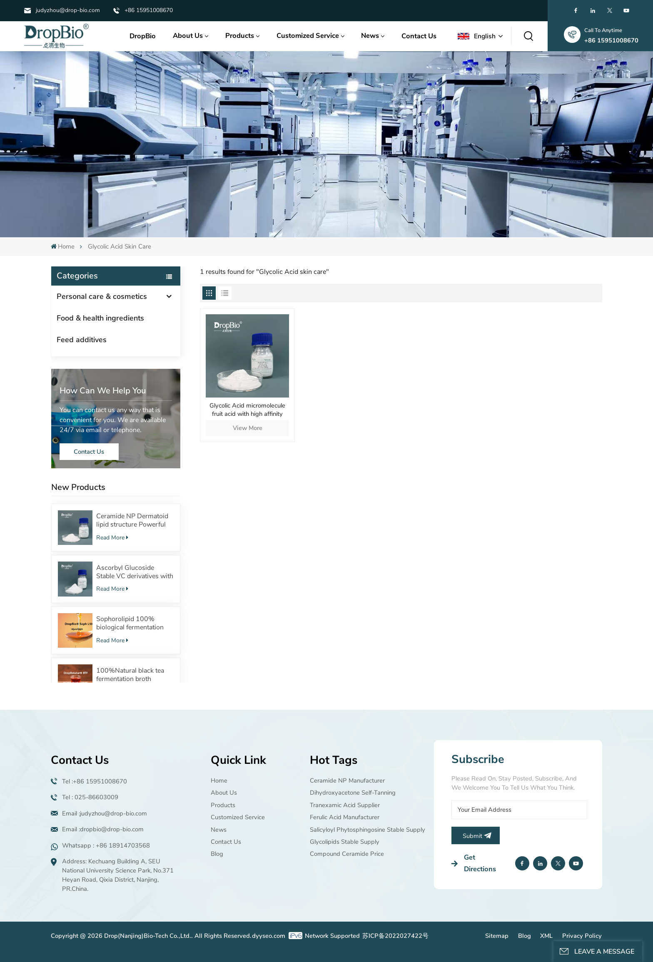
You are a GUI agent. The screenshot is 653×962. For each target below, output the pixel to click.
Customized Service (308, 35)
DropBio (143, 36)
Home (63, 246)
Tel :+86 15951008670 (94, 781)
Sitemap (496, 936)
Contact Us (418, 36)
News (370, 35)
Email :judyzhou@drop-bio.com (104, 813)
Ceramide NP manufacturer (347, 780)
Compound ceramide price (347, 854)
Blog (217, 854)
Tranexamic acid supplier (345, 805)
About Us (188, 35)
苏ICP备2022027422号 (395, 936)
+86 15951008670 (149, 10)
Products (239, 35)
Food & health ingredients (100, 318)
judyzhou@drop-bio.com (68, 10)
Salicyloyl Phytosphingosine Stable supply (367, 829)
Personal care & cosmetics (102, 296)
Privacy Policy (582, 936)
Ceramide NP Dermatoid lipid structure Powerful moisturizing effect (132, 520)
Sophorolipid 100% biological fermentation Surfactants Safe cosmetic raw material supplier (134, 623)
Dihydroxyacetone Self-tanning (353, 792)
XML (546, 936)
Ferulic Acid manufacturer (344, 817)
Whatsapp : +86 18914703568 (106, 845)
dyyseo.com (268, 936)
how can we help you (103, 390)
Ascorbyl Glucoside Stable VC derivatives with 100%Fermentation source (134, 572)
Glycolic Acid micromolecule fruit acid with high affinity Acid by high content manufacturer (247, 409)
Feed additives (82, 340)
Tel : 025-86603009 (90, 797)
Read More (112, 538)
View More (247, 428)
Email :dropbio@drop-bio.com (103, 829)
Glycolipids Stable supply (344, 842)
